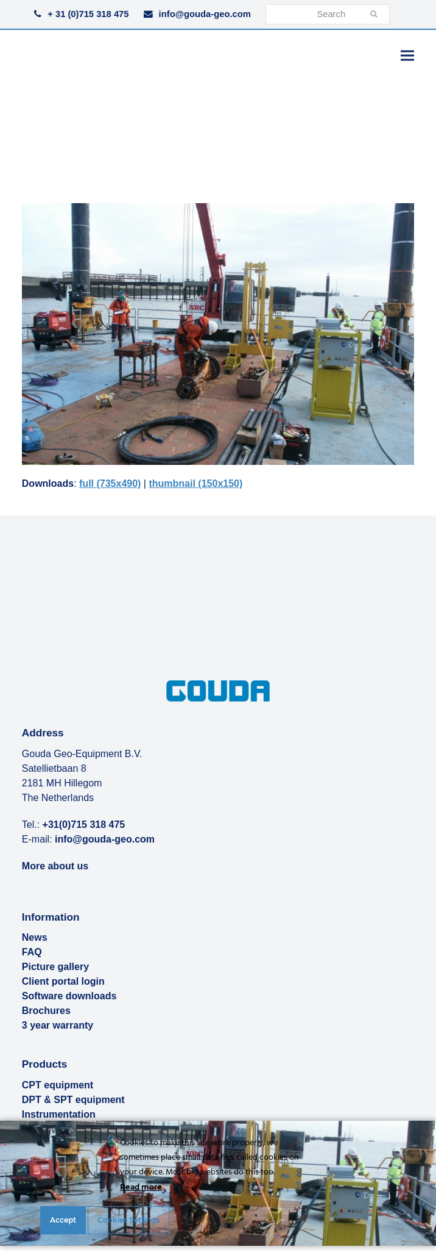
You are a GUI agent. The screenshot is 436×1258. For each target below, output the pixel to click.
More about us (55, 866)
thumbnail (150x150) (195, 483)
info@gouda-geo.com (205, 14)
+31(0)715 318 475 (84, 824)
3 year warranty (57, 1025)
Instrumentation (59, 1114)
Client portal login (63, 981)
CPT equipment (57, 1085)
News (34, 937)
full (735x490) (110, 483)
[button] (407, 55)
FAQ (32, 952)
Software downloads (69, 996)
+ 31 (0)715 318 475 (87, 14)
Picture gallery (55, 966)
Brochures (46, 1010)
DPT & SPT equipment (73, 1099)
